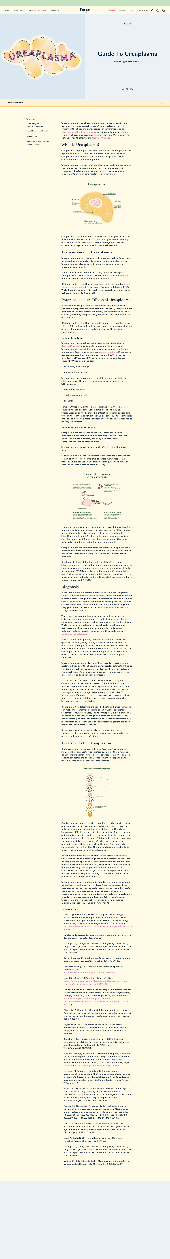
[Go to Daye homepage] (85, 10)
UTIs (123, 407)
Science (109, 10)
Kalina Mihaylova (32, 124)
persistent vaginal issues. (74, 634)
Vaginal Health (21, 10)
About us (120, 10)
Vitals (129, 10)
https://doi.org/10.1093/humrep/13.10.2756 (97, 1066)
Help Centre (140, 10)
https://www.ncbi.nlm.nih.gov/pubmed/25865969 (90, 973)
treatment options (101, 138)
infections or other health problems (79, 132)
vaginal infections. (108, 352)
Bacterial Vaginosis (71, 346)
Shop (9, 10)
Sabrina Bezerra (32, 141)
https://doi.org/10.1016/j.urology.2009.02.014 (87, 999)
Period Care (57, 10)
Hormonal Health (37, 10)
